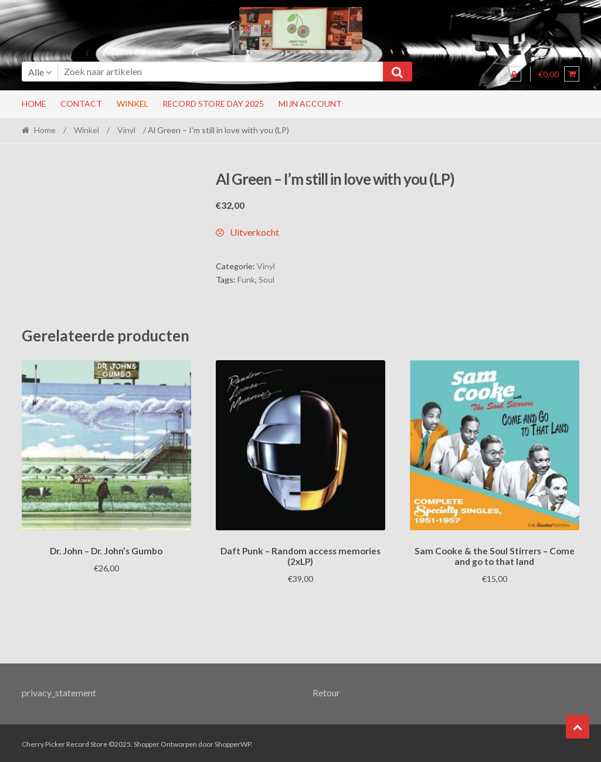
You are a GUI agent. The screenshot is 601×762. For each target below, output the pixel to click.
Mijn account (310, 104)
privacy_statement (59, 690)
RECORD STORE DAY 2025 (213, 104)
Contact (81, 104)
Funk (246, 280)
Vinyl (126, 130)
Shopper (146, 742)
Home (34, 104)
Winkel (132, 104)
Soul (266, 280)
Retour (326, 690)
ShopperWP (233, 742)
